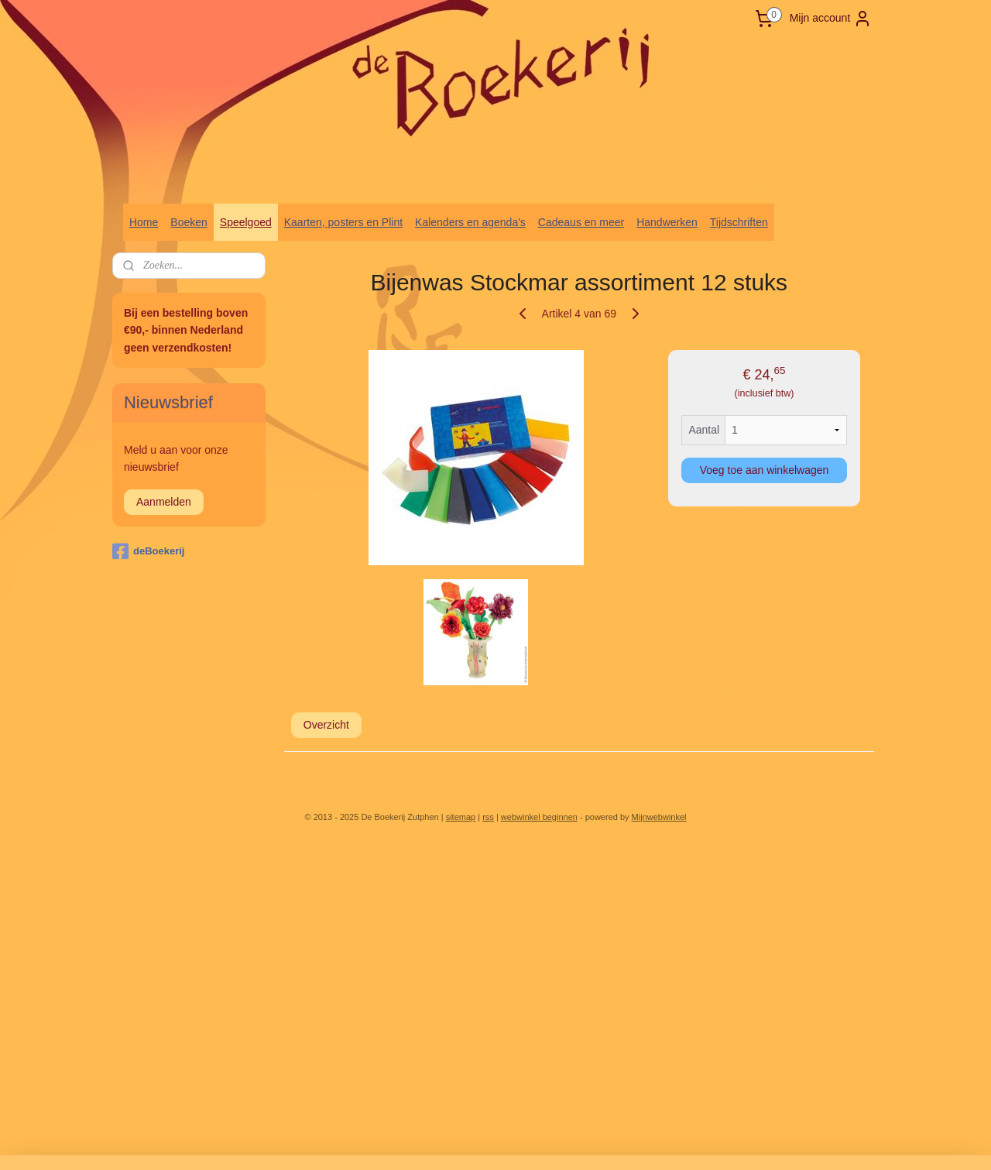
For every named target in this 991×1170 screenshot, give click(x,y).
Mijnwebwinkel (659, 817)
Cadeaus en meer (581, 222)
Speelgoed (246, 222)
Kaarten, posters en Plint (343, 222)
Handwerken (667, 222)
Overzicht (326, 725)
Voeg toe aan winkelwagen (764, 470)
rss (488, 817)
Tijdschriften (739, 222)
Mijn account (831, 18)
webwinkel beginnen (539, 817)
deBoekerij (148, 551)
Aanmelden (163, 502)
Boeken (188, 222)
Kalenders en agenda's (470, 222)
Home (143, 222)
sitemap (461, 817)
